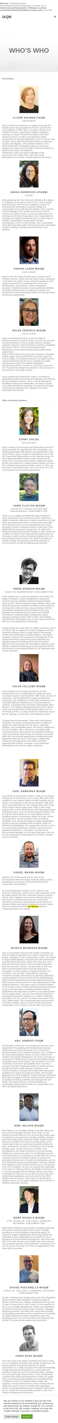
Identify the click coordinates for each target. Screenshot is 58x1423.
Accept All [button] (27, 1417)
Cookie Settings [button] (11, 1417)
